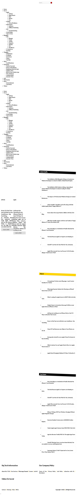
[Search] (44, 2)
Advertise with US (69, 471)
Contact (4, 489)
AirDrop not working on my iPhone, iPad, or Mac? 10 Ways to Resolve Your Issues (19, 214)
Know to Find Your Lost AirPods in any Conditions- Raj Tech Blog (7, 213)
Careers (31, 471)
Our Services (14, 471)
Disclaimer (42, 473)
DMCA (17, 489)
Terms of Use (43, 471)
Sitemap (9, 489)
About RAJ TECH (6, 471)
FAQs (13, 489)
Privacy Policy (52, 471)
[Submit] (51, 2)
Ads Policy (60, 471)
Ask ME (36, 471)
